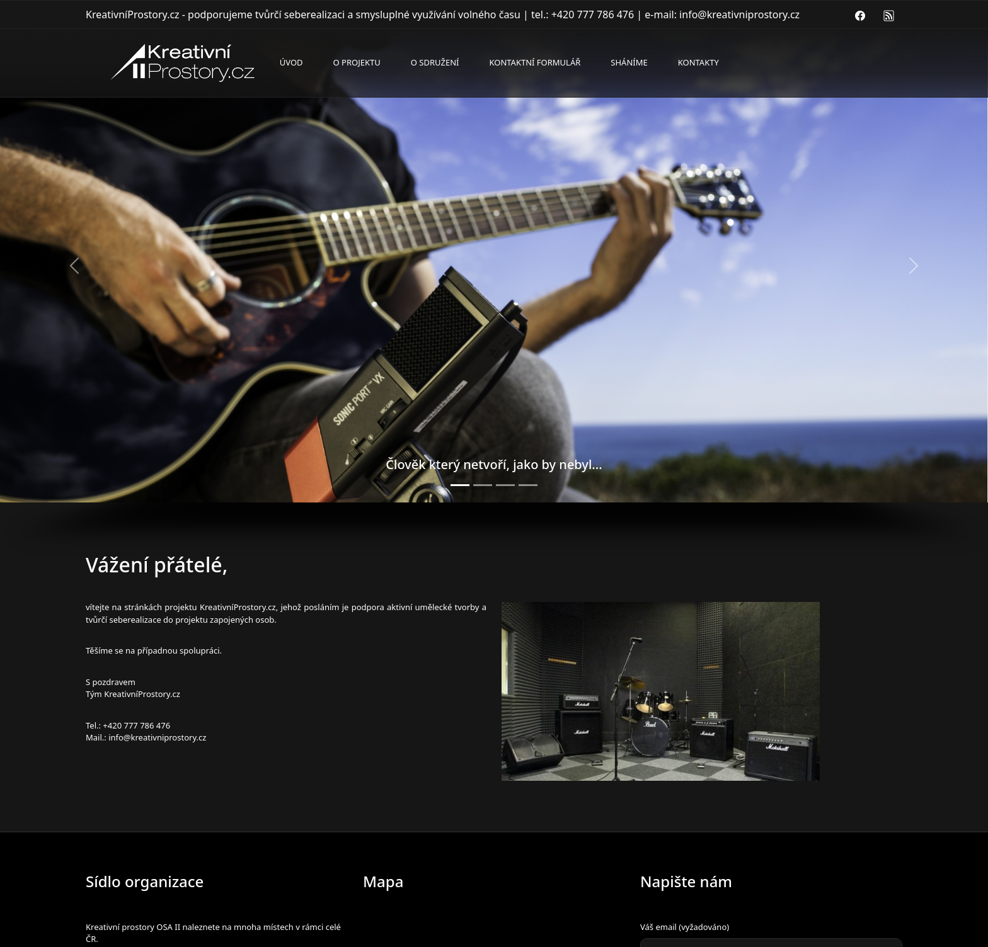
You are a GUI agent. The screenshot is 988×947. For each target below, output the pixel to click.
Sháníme (629, 62)
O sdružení (435, 62)
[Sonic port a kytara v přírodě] (460, 485)
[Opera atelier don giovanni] (528, 485)
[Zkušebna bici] (482, 485)
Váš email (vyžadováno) (684, 927)
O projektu (357, 62)
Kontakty (698, 62)
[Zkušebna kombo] (505, 485)
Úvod (291, 62)
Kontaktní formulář (534, 62)
